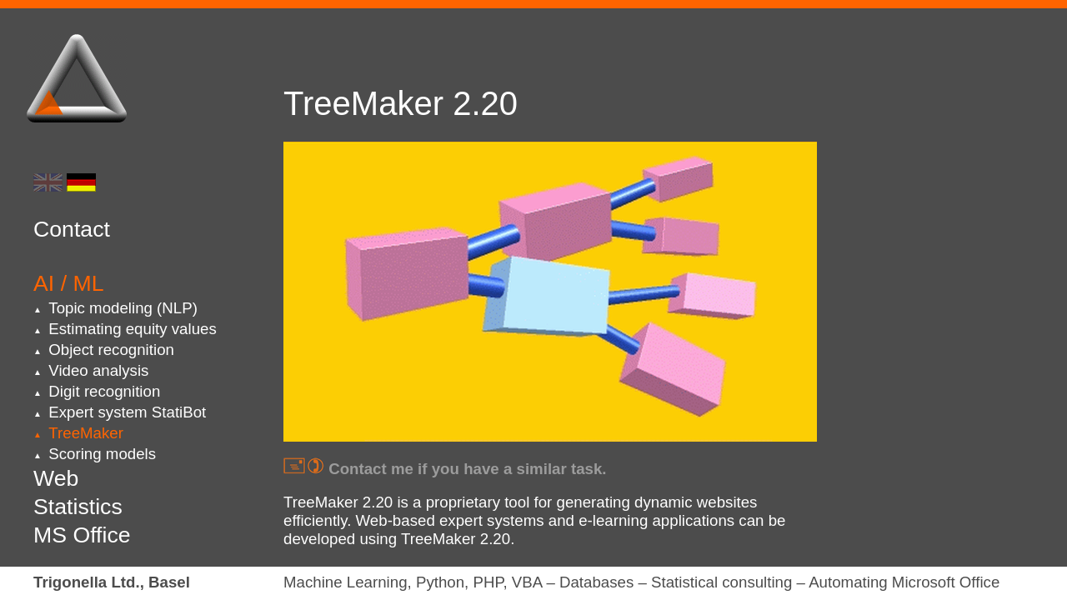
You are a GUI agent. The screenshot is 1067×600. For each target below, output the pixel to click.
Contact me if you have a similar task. (445, 469)
